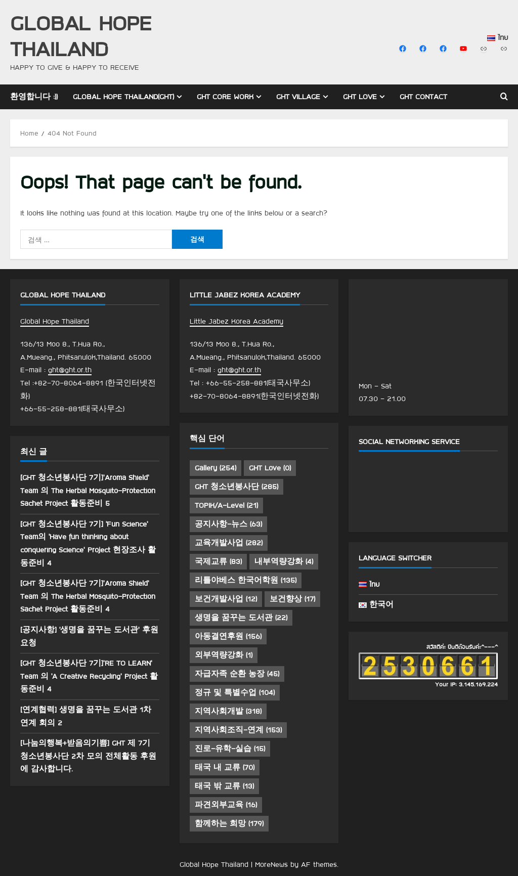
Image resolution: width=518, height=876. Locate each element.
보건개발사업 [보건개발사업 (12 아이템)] (226, 598)
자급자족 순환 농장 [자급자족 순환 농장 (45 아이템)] (237, 673)
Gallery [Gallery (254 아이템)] (215, 467)
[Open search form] (504, 96)
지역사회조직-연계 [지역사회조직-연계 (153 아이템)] (238, 729)
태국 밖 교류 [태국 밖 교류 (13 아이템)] (224, 786)
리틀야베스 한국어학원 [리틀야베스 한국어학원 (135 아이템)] (245, 580)
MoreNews (271, 864)
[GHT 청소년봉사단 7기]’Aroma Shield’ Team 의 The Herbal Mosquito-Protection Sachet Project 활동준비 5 (87, 490)
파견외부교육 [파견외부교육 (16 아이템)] (226, 804)
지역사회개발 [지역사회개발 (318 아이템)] (228, 711)
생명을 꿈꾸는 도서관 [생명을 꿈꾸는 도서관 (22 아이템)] (241, 617)
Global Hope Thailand (81, 35)
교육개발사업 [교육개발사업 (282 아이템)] (229, 542)
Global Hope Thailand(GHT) (123, 96)
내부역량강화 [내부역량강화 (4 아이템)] (283, 561)
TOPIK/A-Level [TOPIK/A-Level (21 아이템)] (226, 505)
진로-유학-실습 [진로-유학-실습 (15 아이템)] (230, 748)
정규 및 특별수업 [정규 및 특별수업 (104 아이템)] (235, 692)
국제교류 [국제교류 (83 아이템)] (218, 561)
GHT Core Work (225, 96)
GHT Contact (423, 96)
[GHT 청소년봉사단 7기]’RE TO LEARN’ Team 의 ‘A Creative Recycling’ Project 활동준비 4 (89, 676)
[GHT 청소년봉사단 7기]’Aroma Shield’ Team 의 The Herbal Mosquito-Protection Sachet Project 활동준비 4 (87, 596)
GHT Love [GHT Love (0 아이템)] (270, 467)
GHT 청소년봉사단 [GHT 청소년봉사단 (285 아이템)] (236, 486)
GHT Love (360, 96)
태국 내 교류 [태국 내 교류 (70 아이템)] (224, 767)
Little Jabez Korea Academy (236, 321)
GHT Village (298, 96)
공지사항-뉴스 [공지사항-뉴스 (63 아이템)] (228, 524)
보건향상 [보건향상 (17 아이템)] (292, 598)
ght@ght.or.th (70, 369)
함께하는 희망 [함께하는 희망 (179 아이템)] (229, 823)
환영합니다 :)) (34, 96)
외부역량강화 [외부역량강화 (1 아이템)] (223, 655)
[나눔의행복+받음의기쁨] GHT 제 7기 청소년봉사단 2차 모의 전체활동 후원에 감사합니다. (88, 755)
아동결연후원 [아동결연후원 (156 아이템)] (228, 636)
